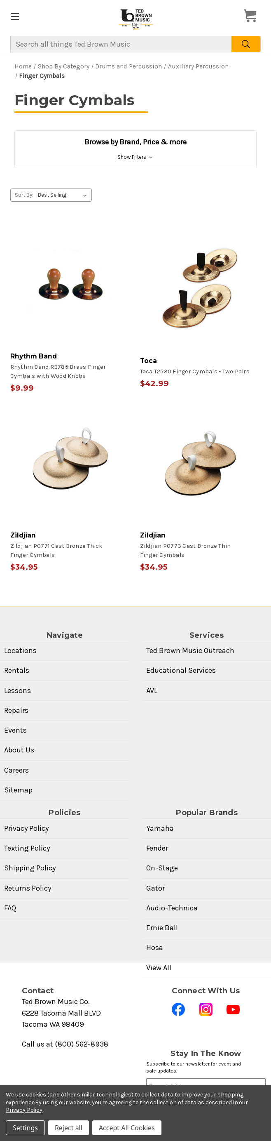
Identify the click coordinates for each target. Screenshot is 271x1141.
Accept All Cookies (127, 1127)
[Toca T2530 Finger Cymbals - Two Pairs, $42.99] (200, 307)
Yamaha (160, 828)
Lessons (17, 690)
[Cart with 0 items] (252, 16)
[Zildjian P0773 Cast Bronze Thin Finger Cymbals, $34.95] (200, 487)
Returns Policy (27, 888)
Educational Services (181, 670)
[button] (135, 149)
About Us (19, 749)
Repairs (16, 710)
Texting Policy (27, 848)
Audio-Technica (172, 907)
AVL (151, 690)
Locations (20, 650)
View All (158, 967)
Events (15, 730)
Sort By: (24, 195)
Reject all (68, 1127)
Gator (155, 888)
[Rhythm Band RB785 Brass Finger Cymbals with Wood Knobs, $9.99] (70, 308)
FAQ (10, 907)
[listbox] (64, 195)
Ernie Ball (162, 927)
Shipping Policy (30, 867)
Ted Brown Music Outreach (190, 650)
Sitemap (18, 789)
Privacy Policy (26, 828)
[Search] (246, 44)
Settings (25, 1127)
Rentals (16, 670)
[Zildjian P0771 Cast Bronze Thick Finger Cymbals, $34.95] (70, 487)
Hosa (154, 947)
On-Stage (162, 867)
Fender (157, 848)
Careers (16, 770)
